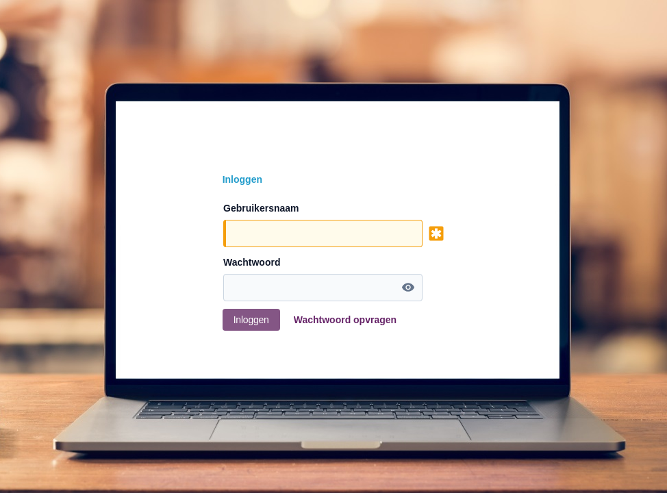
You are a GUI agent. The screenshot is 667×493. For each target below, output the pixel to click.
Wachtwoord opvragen (345, 319)
